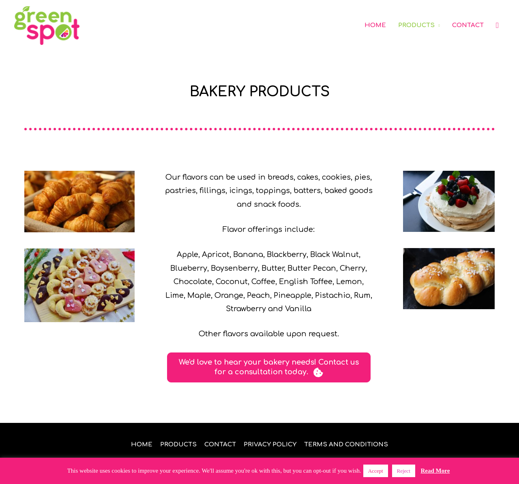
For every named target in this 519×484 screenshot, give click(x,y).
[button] (497, 25)
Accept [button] (375, 471)
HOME (375, 25)
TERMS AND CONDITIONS (346, 444)
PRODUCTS (416, 25)
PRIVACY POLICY (270, 444)
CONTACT (468, 25)
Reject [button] (403, 471)
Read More (435, 470)
